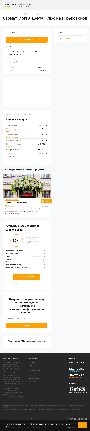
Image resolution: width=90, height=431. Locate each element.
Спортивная (24, 57)
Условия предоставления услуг (66, 409)
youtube (79, 419)
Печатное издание (34, 368)
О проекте (32, 362)
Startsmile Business (34, 370)
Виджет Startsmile (34, 378)
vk (75, 419)
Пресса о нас (33, 373)
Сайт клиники (65, 38)
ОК (82, 425)
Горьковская (13, 57)
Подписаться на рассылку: (38, 418)
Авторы (31, 365)
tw (86, 419)
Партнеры (32, 376)
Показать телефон (27, 40)
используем (12, 424)
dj (71, 419)
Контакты (32, 381)
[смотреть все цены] (14, 137)
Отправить (27, 326)
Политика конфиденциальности (45, 409)
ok (82, 419)
